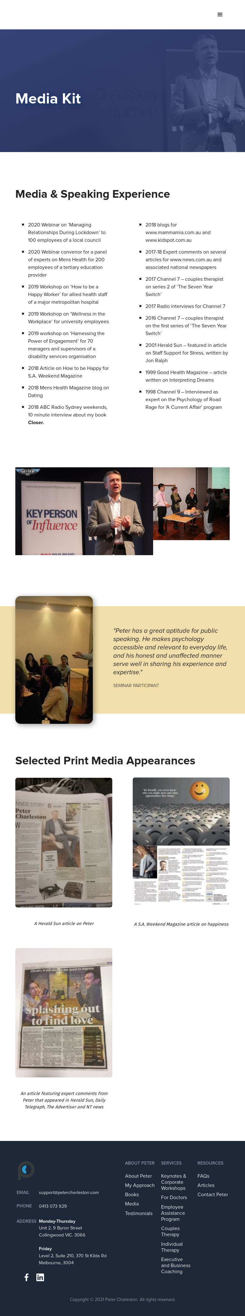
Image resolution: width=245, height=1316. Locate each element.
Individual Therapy (172, 1247)
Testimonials (138, 1213)
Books (132, 1194)
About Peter (138, 1176)
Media (132, 1203)
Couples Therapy (170, 1231)
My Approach (140, 1185)
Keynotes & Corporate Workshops (173, 1182)
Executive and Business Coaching (175, 1265)
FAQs (203, 1176)
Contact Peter (212, 1194)
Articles (205, 1185)
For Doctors (174, 1197)
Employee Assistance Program (173, 1213)
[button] (220, 14)
